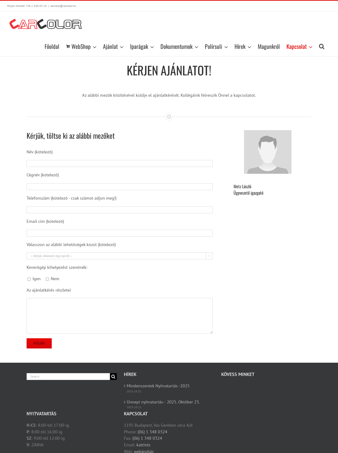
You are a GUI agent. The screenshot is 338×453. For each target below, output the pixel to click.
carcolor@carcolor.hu (63, 6)
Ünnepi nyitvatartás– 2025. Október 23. (163, 402)
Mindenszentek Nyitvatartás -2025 (158, 386)
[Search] (113, 376)
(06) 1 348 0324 (152, 432)
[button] (321, 46)
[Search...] (68, 376)
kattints (143, 445)
